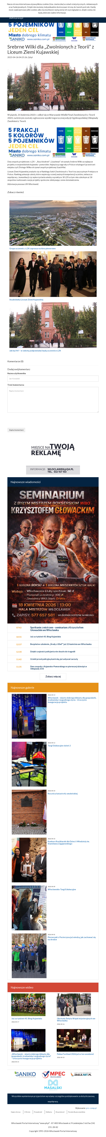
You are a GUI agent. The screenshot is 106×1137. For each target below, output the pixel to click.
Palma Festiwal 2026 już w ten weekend (75, 1054)
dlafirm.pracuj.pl (16, 18)
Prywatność (38, 1112)
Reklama (49, 1112)
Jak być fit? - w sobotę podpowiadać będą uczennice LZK (35, 350)
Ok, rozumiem (92, 24)
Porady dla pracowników (76, 1112)
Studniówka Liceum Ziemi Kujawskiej (26, 299)
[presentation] (27, 420)
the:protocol (60, 1112)
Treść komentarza (15, 385)
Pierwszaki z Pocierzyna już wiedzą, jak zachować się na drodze (72, 938)
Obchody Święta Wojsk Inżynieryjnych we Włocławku (76, 1019)
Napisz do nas (16, 1112)
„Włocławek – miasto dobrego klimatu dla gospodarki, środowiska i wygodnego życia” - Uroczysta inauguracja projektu (31, 1056)
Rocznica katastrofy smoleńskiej (63, 793)
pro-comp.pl (91, 1108)
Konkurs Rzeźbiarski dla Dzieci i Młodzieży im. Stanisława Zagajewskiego (68, 842)
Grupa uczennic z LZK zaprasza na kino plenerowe (32, 248)
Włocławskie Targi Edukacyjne (62, 889)
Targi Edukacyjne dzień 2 (59, 745)
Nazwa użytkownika (16, 373)
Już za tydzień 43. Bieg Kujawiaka (26, 1018)
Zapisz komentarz (16, 430)
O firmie (27, 1112)
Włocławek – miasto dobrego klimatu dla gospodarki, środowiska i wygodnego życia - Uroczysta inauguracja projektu (72, 700)
